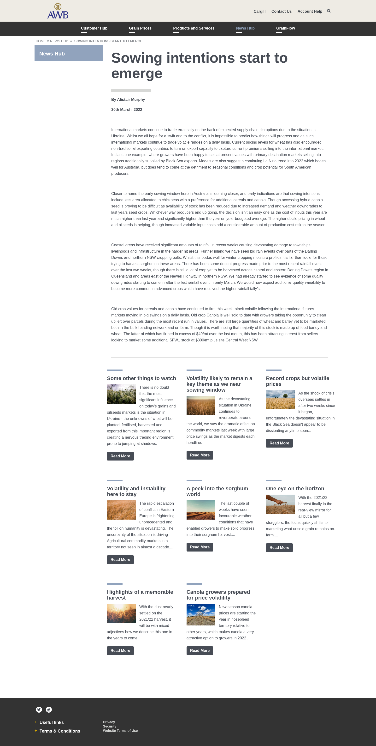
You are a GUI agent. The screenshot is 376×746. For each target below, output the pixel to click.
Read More (120, 456)
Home (41, 41)
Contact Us (281, 11)
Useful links (51, 722)
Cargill (260, 11)
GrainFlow (285, 28)
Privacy (109, 722)
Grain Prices (140, 28)
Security (109, 726)
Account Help (310, 11)
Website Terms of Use (120, 731)
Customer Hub (94, 28)
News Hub (245, 28)
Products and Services (194, 28)
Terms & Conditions (59, 731)
